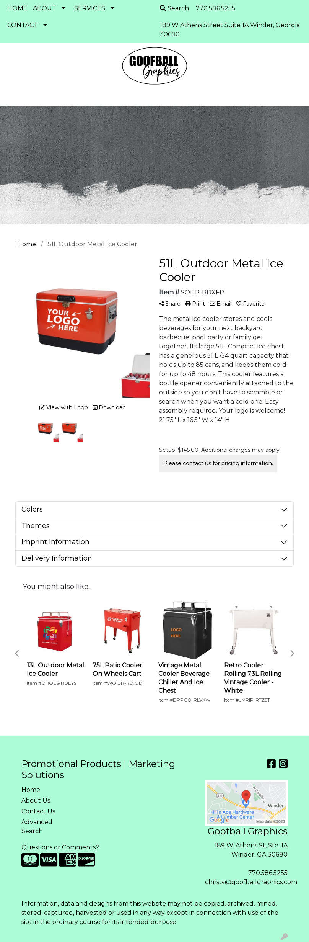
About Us (35, 800)
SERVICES (89, 8)
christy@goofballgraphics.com (251, 882)
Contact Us (38, 811)
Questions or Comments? (60, 847)
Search (174, 8)
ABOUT (44, 8)
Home (30, 789)
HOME (17, 8)
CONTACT (22, 25)
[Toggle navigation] (12, 97)
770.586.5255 (268, 873)
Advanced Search (36, 826)
